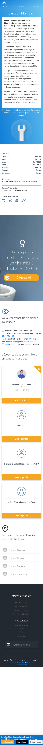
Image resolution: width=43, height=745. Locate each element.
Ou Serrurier (21, 636)
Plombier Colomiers (17, 566)
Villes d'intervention (21, 625)
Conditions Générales (16, 662)
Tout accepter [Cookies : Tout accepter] (7, 742)
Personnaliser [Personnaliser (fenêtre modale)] (35, 742)
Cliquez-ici (34, 339)
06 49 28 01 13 (8, 336)
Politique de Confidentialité (26, 663)
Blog (21, 632)
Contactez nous (21, 610)
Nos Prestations (21, 607)
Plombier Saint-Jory (17, 558)
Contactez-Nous (21, 644)
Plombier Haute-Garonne (18, 6)
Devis (21, 629)
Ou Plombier (5, 6)
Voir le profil (21, 438)
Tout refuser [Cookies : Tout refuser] (22, 742)
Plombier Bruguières (17, 550)
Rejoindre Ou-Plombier (21, 614)
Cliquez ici (24, 277)
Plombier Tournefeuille (18, 574)
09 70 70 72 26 (21, 400)
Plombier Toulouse (32, 6)
